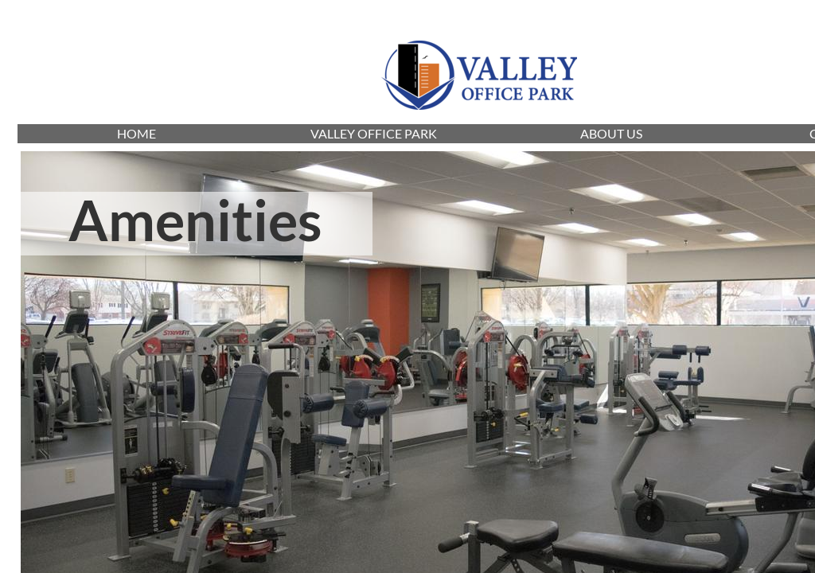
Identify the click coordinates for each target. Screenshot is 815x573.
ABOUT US (611, 133)
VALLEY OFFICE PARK (373, 133)
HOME (136, 133)
